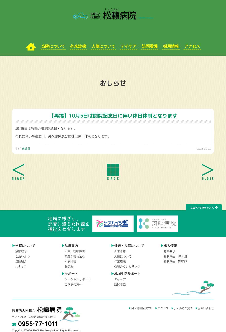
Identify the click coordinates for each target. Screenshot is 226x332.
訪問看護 (150, 46)
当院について (53, 46)
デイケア (128, 46)
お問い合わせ (206, 308)
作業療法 (120, 261)
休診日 (26, 148)
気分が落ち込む (75, 256)
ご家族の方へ (73, 284)
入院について (103, 46)
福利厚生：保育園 (175, 256)
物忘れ (69, 266)
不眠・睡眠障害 (75, 251)
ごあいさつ (22, 256)
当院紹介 (21, 261)
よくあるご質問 (183, 308)
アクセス (192, 46)
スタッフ (21, 266)
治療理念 (21, 251)
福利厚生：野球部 (175, 261)
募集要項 (169, 251)
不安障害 (70, 261)
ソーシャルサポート (78, 279)
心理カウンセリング (127, 266)
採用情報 (171, 46)
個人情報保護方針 (142, 308)
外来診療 (78, 46)
